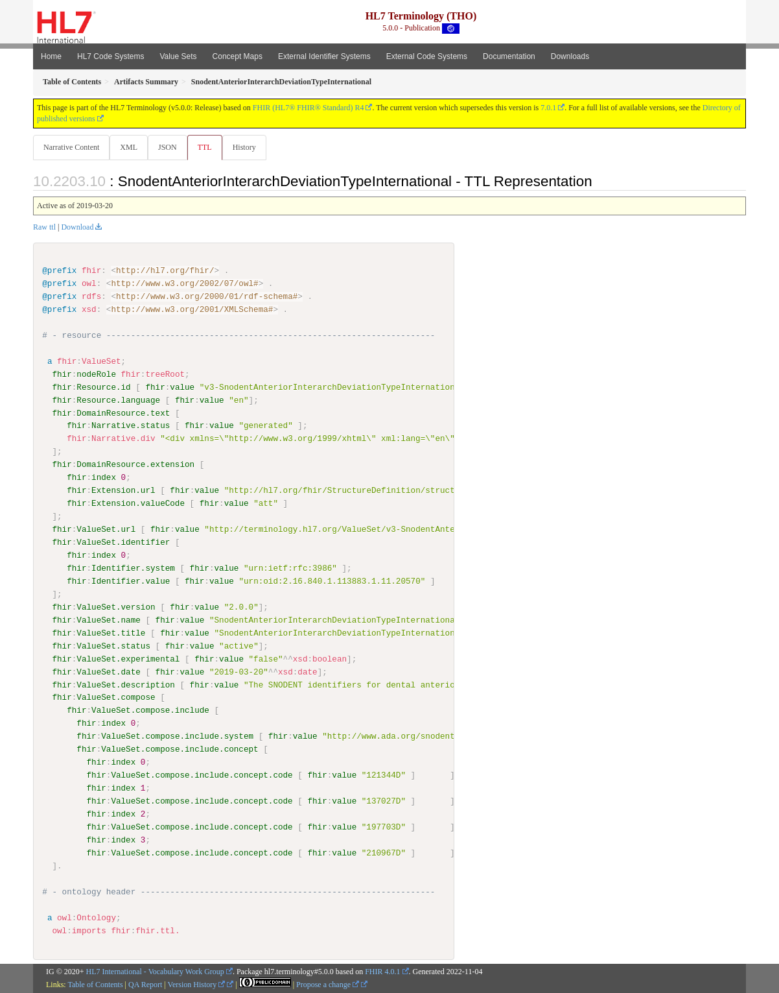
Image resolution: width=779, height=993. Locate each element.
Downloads (570, 56)
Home (51, 56)
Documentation (509, 56)
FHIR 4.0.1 (382, 972)
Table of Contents (94, 984)
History (249, 147)
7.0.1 (548, 107)
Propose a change (327, 984)
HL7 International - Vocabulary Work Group (155, 972)
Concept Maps (237, 56)
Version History (197, 984)
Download (77, 227)
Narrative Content (71, 147)
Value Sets (177, 56)
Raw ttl (44, 227)
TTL (209, 147)
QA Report (145, 984)
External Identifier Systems (324, 56)
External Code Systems (426, 56)
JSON (170, 147)
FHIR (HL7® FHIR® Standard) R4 (308, 107)
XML (130, 147)
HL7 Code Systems (110, 56)
